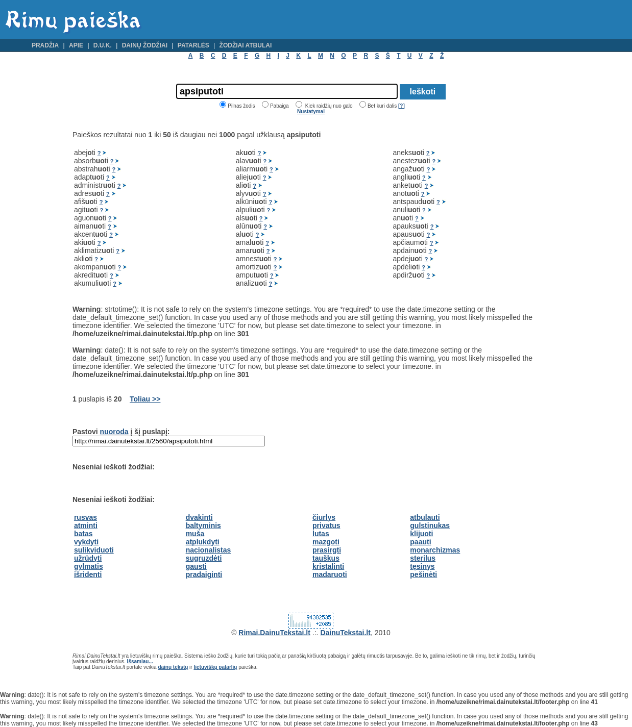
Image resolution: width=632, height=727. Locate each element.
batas (83, 534)
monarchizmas (435, 550)
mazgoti (325, 542)
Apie (76, 45)
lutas (320, 534)
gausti (196, 566)
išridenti (88, 574)
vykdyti (86, 542)
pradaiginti (204, 574)
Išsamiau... (140, 661)
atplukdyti (203, 542)
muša (195, 534)
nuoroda (114, 432)
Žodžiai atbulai (246, 45)
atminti (86, 525)
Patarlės (193, 45)
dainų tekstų (173, 667)
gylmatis (88, 566)
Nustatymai (311, 111)
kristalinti (328, 566)
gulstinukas (430, 525)
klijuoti (421, 534)
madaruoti (329, 574)
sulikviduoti (94, 550)
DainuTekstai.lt (345, 633)
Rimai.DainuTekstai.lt (274, 633)
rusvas (85, 517)
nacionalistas (208, 550)
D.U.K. (102, 45)
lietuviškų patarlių (215, 667)
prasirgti (326, 550)
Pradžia (45, 45)
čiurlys (323, 517)
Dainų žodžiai (144, 45)
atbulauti (425, 517)
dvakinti (199, 517)
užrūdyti (88, 558)
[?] (401, 106)
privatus (326, 525)
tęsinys (422, 566)
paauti (420, 542)
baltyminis (203, 525)
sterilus (422, 558)
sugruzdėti (204, 558)
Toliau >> (145, 399)
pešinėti (423, 574)
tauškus (325, 558)
